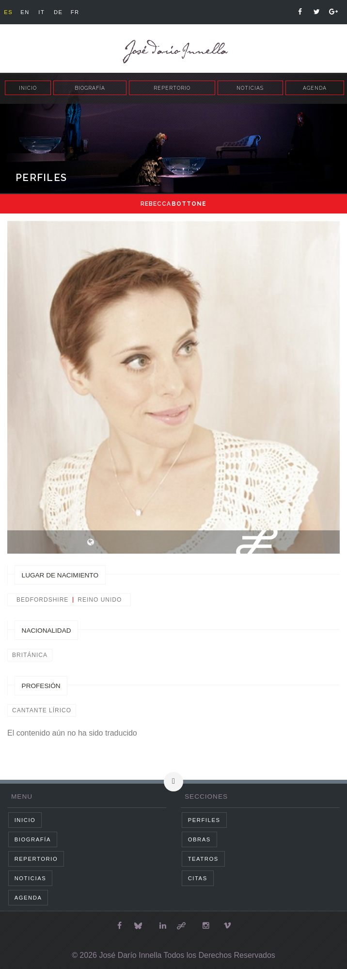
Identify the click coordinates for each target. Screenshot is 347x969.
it (41, 12)
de (58, 12)
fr (75, 12)
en (25, 12)
